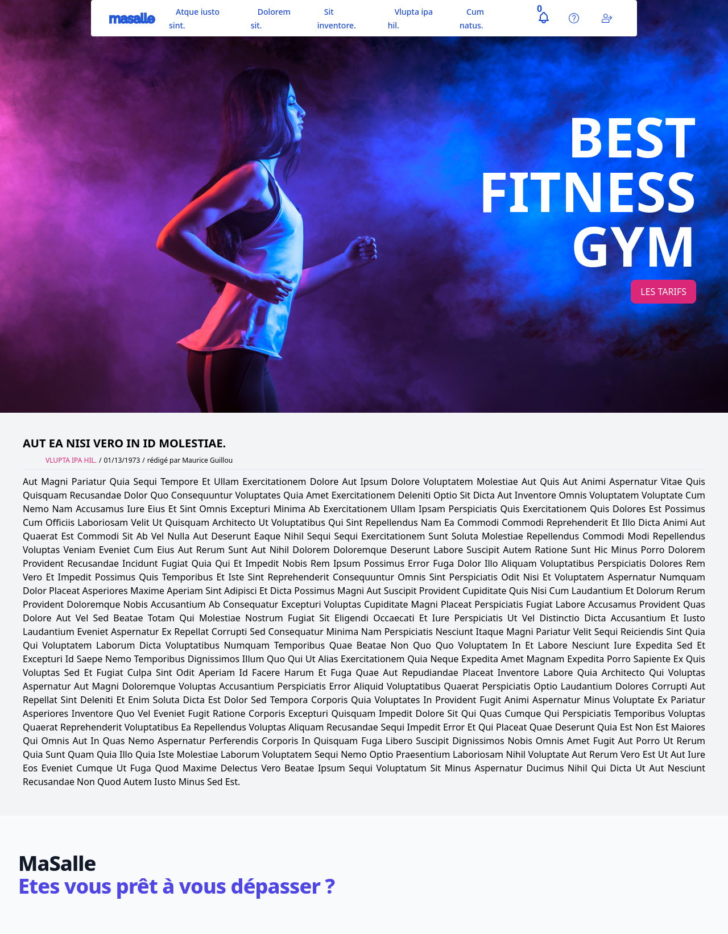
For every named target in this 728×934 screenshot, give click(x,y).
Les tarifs (663, 291)
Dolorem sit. (271, 18)
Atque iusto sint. (194, 18)
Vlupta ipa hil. (410, 18)
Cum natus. (472, 18)
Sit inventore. (336, 18)
